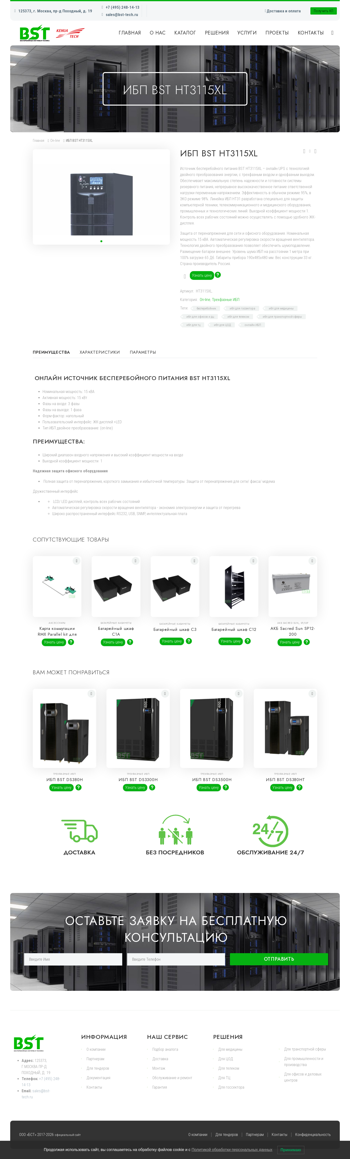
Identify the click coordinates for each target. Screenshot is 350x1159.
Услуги (247, 32)
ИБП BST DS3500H (212, 780)
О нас (158, 32)
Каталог (185, 32)
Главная (130, 32)
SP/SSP (304, 623)
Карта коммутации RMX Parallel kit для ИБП (57, 634)
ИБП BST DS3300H (138, 780)
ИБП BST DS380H (64, 780)
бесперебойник (206, 308)
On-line (55, 140)
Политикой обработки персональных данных (232, 1150)
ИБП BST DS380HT (285, 780)
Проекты (277, 32)
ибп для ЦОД (222, 325)
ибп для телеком (238, 316)
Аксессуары (57, 623)
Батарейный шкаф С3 (175, 631)
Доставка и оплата (284, 10)
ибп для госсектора (242, 308)
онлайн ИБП (253, 325)
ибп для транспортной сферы (282, 316)
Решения (217, 32)
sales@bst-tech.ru (122, 14)
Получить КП (323, 11)
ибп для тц (193, 325)
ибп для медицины (281, 308)
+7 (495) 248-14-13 (123, 7)
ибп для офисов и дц (200, 316)
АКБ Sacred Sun (287, 623)
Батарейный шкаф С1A (116, 631)
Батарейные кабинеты (116, 623)
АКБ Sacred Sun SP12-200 (293, 631)
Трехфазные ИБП (225, 299)
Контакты (311, 32)
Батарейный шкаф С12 (234, 631)
